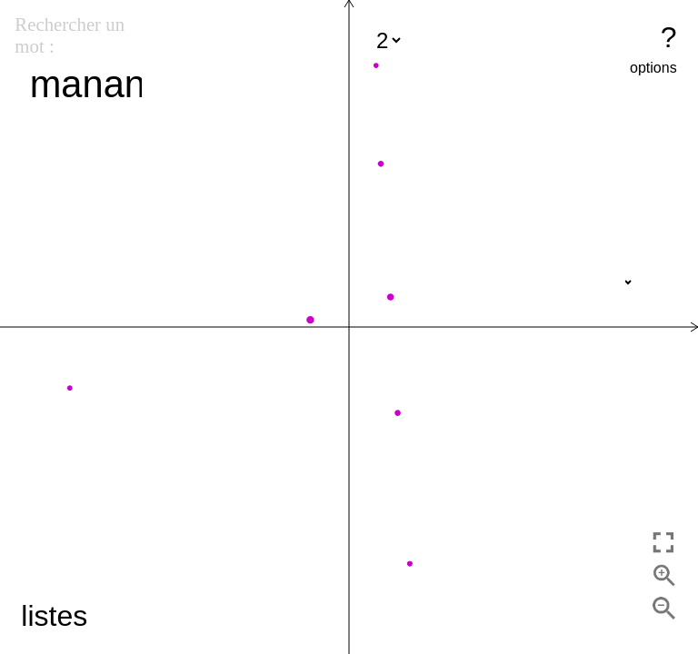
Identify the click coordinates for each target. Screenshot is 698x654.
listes (54, 616)
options (653, 67)
